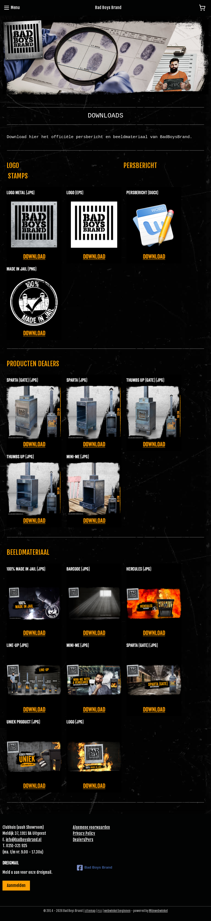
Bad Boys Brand (94, 867)
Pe (88, 839)
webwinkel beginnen (117, 911)
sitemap (90, 911)
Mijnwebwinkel (158, 911)
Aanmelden (16, 885)
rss (100, 911)
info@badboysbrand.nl (23, 839)
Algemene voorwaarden (91, 827)
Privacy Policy (84, 833)
